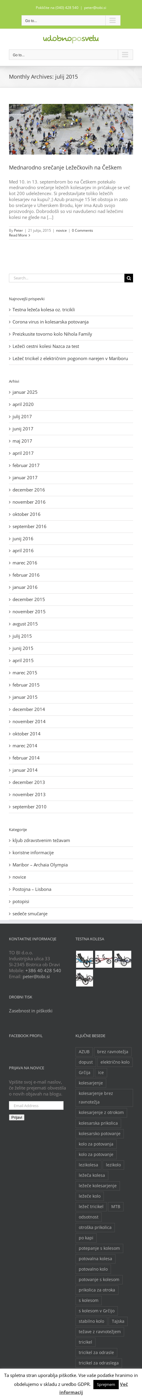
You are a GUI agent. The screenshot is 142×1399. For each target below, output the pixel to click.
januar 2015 (25, 697)
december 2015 (29, 599)
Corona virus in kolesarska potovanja (51, 322)
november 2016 (29, 502)
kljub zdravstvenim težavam (41, 840)
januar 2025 (25, 392)
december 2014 (29, 709)
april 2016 (23, 550)
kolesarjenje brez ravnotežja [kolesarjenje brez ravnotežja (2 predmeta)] (96, 1098)
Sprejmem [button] (106, 1384)
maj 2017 (22, 441)
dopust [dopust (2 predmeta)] (86, 1062)
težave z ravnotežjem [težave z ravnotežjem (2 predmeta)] (100, 1331)
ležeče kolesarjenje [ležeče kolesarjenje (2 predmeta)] (98, 1185)
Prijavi (16, 1117)
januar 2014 (25, 770)
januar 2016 (25, 587)
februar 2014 (26, 758)
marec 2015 (25, 673)
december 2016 (29, 490)
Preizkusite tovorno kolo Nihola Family (52, 334)
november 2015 (29, 611)
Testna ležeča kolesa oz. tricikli (44, 309)
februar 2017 (26, 465)
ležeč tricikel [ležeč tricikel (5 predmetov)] (91, 1206)
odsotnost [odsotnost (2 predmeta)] (88, 1217)
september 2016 (30, 526)
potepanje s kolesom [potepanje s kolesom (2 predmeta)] (99, 1248)
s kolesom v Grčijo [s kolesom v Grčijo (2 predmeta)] (97, 1311)
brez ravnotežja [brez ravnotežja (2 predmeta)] (112, 1051)
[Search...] (66, 278)
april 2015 (23, 660)
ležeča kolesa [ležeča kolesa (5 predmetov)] (92, 1175)
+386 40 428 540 (43, 970)
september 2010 (30, 807)
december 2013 (29, 782)
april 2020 (23, 404)
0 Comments (82, 230)
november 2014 (29, 721)
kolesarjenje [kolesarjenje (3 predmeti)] (91, 1083)
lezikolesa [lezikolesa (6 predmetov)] (88, 1165)
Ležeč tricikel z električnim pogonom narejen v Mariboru (70, 358)
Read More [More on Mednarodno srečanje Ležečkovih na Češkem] (18, 235)
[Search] (128, 278)
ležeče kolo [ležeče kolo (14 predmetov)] (90, 1196)
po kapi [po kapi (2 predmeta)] (86, 1238)
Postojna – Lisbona (32, 889)
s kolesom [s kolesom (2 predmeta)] (88, 1300)
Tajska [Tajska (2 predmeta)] (118, 1321)
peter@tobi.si (95, 7)
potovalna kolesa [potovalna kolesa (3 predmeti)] (95, 1258)
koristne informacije (33, 852)
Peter (18, 230)
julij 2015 (22, 636)
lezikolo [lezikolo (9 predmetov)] (113, 1165)
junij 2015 (23, 648)
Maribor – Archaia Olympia (40, 865)
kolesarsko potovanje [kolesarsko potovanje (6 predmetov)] (100, 1133)
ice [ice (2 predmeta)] (101, 1072)
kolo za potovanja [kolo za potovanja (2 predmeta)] (96, 1144)
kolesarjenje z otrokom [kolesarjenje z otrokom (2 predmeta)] (101, 1112)
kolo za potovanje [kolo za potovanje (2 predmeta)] (96, 1154)
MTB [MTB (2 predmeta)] (115, 1206)
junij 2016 (23, 538)
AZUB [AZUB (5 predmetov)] (84, 1051)
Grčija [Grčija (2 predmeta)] (84, 1072)
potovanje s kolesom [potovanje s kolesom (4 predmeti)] (99, 1279)
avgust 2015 (25, 624)
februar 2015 (26, 685)
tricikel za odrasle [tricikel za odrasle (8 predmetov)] (96, 1352)
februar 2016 (26, 575)
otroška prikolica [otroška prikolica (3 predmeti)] (95, 1227)
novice (61, 230)
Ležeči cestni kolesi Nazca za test (46, 346)
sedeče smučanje (30, 913)
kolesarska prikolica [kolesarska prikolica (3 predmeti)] (98, 1123)
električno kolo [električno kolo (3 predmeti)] (115, 1062)
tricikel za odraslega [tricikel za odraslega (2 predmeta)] (99, 1363)
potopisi (21, 901)
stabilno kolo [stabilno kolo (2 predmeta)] (91, 1321)
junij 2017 (23, 429)
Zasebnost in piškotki (31, 1011)
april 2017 (23, 453)
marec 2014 (25, 745)
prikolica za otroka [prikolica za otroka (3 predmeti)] (97, 1290)
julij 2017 (22, 416)
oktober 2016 (27, 514)
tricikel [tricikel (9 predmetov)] (85, 1342)
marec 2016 (25, 563)
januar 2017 (25, 477)
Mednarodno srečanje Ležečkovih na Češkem (65, 167)
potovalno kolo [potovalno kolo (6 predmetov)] (93, 1269)
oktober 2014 (27, 734)
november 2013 (29, 794)
